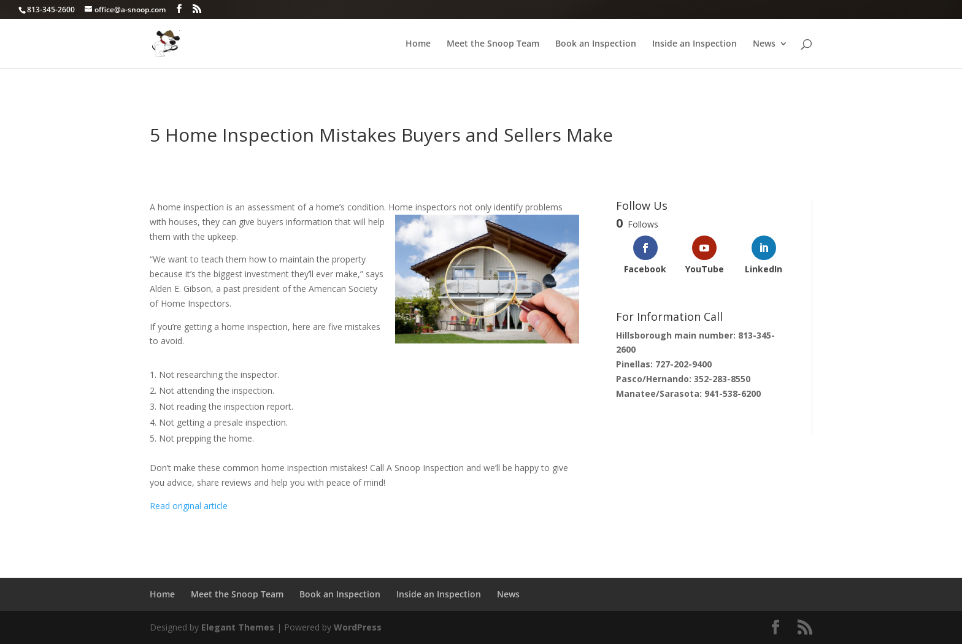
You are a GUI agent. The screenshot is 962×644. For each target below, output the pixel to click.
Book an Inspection (595, 44)
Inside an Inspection (694, 44)
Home (418, 44)
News (764, 44)
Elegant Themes (237, 627)
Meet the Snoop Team (493, 44)
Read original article (190, 506)
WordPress (358, 627)
